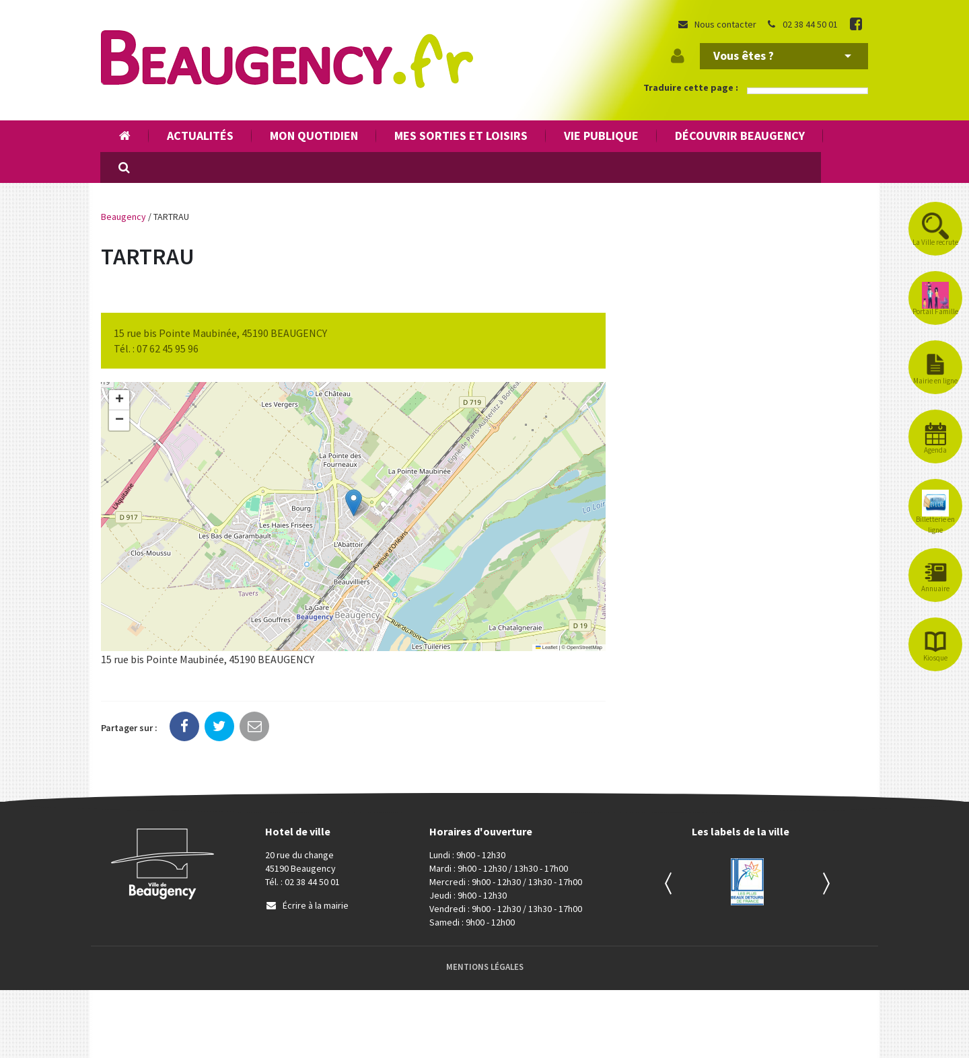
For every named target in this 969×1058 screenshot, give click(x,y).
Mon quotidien (314, 135)
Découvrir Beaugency (740, 135)
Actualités (200, 135)
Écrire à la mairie (307, 905)
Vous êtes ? (782, 55)
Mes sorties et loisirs (461, 135)
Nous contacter (716, 24)
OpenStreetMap (584, 647)
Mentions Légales (485, 967)
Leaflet (546, 647)
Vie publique (601, 135)
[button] (353, 503)
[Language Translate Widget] (807, 90)
